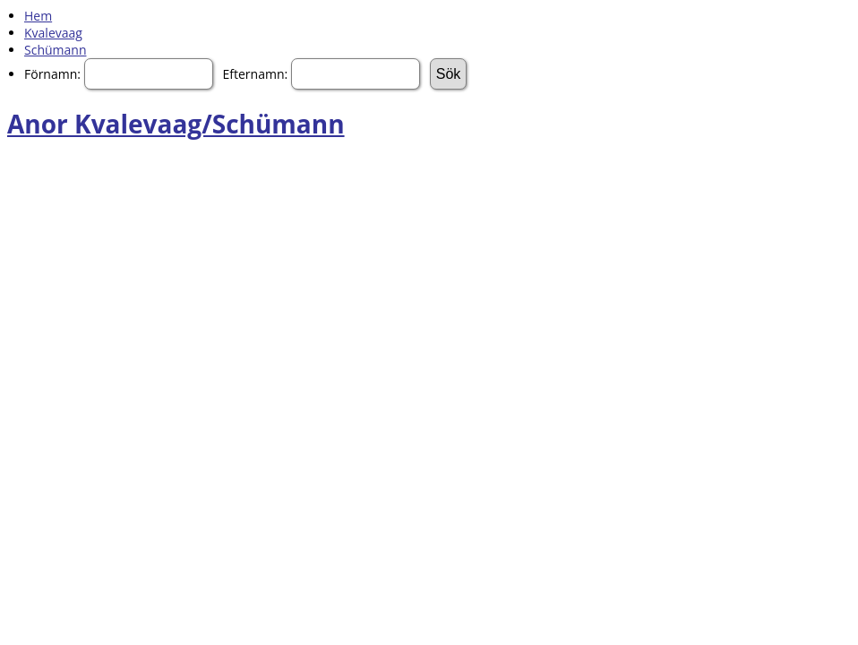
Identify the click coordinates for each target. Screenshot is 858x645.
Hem (38, 15)
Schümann (55, 49)
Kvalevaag (53, 32)
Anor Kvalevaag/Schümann (176, 124)
